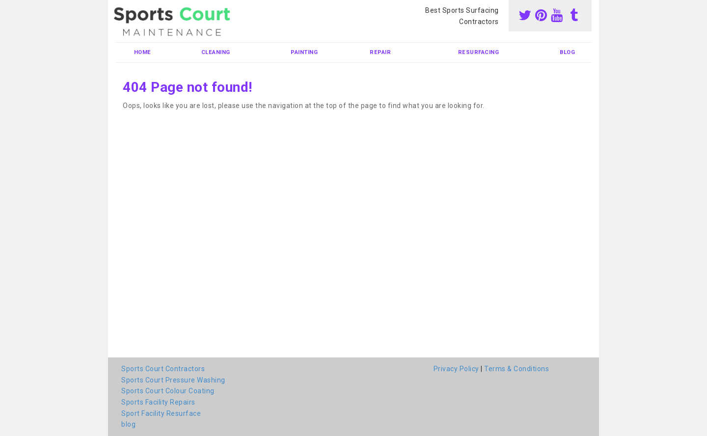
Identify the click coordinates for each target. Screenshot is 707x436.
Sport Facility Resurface (161, 413)
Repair (380, 52)
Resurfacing (478, 52)
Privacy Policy (456, 369)
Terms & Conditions (516, 369)
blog (567, 52)
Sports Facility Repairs (158, 402)
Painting (304, 52)
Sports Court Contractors (163, 369)
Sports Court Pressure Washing (173, 380)
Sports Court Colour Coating (168, 391)
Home (142, 52)
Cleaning (215, 52)
